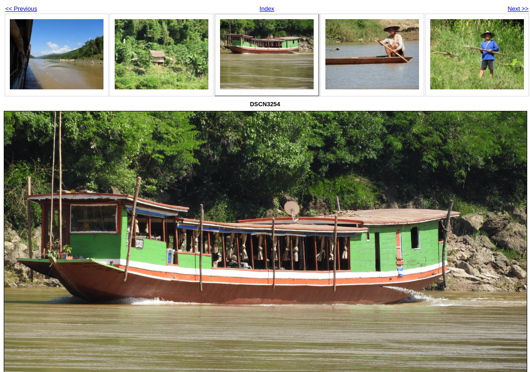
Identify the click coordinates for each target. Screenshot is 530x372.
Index (266, 8)
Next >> (518, 8)
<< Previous (21, 8)
